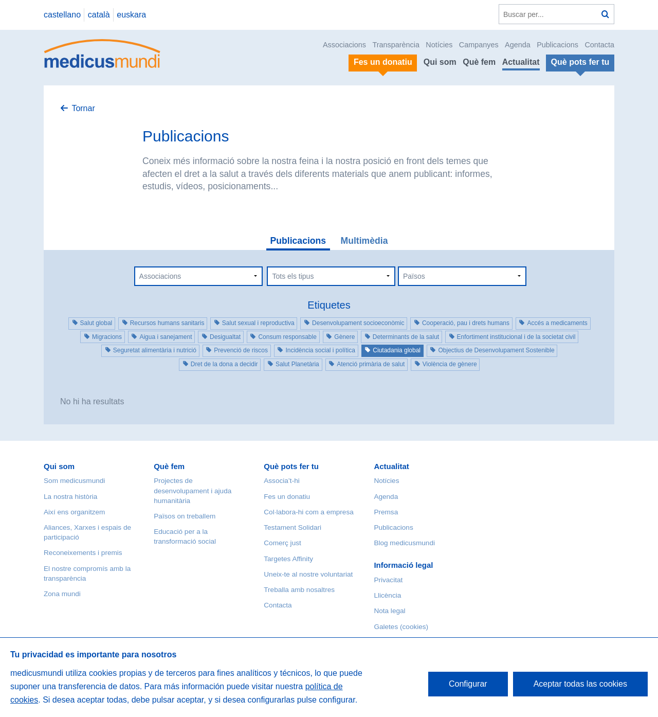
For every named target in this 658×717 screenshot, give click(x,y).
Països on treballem (184, 516)
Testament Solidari (292, 527)
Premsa (386, 512)
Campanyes (479, 45)
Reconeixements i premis (83, 553)
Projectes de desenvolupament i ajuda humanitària (192, 490)
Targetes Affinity (288, 559)
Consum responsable (287, 336)
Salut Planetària (297, 364)
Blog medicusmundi (404, 543)
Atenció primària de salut (371, 364)
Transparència (395, 45)
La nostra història (70, 496)
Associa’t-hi (282, 481)
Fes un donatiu (287, 496)
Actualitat (521, 62)
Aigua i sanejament (165, 336)
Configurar (468, 683)
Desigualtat (225, 336)
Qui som (440, 62)
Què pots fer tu (291, 466)
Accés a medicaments (557, 323)
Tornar (83, 108)
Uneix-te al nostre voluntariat (308, 574)
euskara (131, 14)
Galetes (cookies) (401, 627)
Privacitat (388, 580)
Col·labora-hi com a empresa (309, 512)
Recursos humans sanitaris (167, 323)
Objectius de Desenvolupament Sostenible (496, 350)
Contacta (599, 45)
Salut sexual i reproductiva (258, 323)
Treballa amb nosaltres (299, 590)
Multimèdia (364, 241)
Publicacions (557, 45)
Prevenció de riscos (241, 350)
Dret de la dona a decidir (224, 364)
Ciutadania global (397, 350)
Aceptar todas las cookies (580, 683)
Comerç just (282, 543)
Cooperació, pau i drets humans (465, 323)
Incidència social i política (320, 350)
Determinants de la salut (406, 336)
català (99, 14)
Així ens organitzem (74, 512)
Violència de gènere (450, 364)
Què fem (479, 62)
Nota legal (389, 611)
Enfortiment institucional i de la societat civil (516, 336)
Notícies (439, 45)
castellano (62, 14)
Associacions (344, 45)
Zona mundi (62, 594)
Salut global (96, 323)
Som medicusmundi (74, 481)
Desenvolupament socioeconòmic (358, 323)
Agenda (518, 45)
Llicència (387, 595)
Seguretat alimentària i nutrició (154, 350)
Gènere (344, 336)
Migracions (107, 336)
